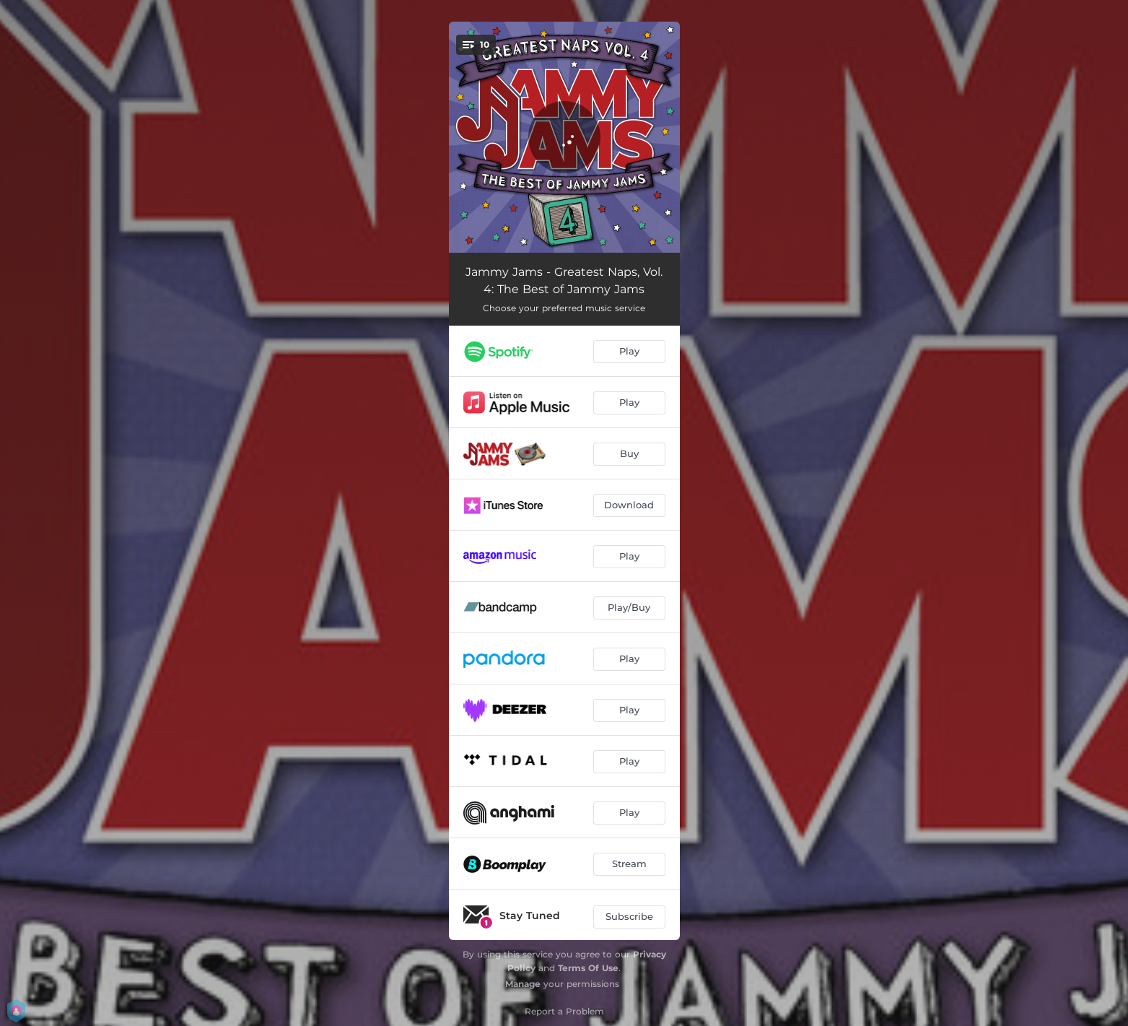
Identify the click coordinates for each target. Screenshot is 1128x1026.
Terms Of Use (588, 967)
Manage (523, 983)
